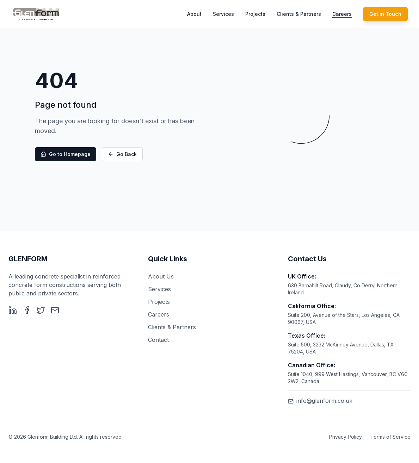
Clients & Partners (299, 14)
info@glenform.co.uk (320, 400)
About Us (161, 276)
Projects (255, 14)
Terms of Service (390, 437)
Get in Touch (385, 14)
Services (223, 14)
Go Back (122, 154)
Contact (158, 339)
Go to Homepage (66, 154)
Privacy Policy (345, 437)
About (194, 14)
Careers (342, 14)
